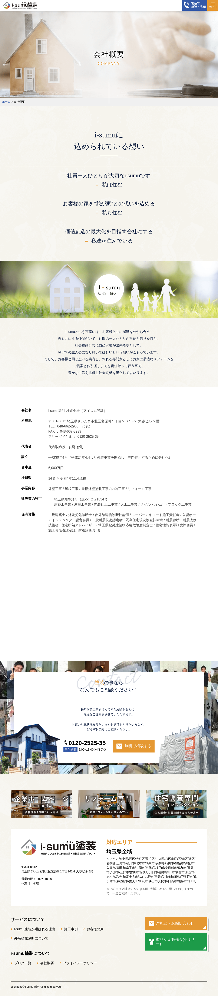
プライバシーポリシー (80, 963)
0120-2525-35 (87, 743)
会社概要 (47, 963)
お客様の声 (95, 929)
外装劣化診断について (31, 938)
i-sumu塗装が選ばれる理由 (34, 929)
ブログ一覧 (22, 963)
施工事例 (71, 929)
